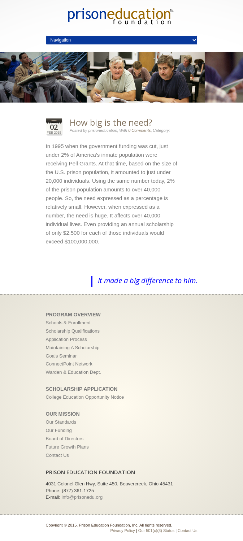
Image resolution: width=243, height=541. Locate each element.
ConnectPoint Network (69, 364)
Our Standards (61, 422)
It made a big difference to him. (148, 280)
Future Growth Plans (67, 447)
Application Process (66, 339)
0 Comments (139, 130)
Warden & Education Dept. (73, 372)
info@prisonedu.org (82, 497)
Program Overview (73, 314)
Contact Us (57, 455)
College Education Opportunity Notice (85, 397)
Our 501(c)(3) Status (156, 530)
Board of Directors (65, 438)
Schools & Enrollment (68, 322)
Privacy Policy (122, 530)
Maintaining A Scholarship (73, 347)
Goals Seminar (61, 356)
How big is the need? (111, 122)
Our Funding (59, 430)
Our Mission (63, 414)
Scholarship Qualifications (73, 331)
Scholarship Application (82, 389)
